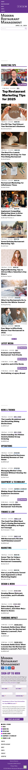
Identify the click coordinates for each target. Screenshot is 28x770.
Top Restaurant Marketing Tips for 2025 (13, 95)
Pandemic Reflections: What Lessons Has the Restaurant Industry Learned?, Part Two (13, 647)
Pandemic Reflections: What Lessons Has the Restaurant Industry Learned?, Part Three (13, 630)
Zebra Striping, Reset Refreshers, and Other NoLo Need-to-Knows (13, 608)
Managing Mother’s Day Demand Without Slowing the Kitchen (13, 473)
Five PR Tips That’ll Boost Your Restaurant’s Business (13, 125)
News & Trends (17, 417)
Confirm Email (19, 696)
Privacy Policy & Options (10, 682)
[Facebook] (18, 6)
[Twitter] (21, 6)
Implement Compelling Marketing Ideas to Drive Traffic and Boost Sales (12, 213)
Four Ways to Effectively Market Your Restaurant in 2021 (12, 330)
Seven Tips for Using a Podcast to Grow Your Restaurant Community (11, 559)
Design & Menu (17, 591)
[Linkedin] (23, 6)
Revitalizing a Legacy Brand (13, 373)
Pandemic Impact (18, 624)
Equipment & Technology (20, 489)
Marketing (17, 122)
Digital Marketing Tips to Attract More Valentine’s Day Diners (14, 272)
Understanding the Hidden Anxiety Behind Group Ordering (12, 437)
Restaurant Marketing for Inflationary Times (12, 184)
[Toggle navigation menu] (25, 767)
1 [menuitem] (11, 339)
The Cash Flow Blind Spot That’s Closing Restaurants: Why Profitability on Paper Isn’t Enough (13, 524)
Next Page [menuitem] (14, 339)
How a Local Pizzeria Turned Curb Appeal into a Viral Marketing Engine (13, 575)
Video (18, 88)
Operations (17, 297)
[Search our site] (12, 28)
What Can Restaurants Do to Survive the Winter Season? (13, 301)
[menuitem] (2, 1)
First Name (4, 688)
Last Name (18, 688)
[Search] (25, 28)
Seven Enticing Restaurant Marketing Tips (12, 242)
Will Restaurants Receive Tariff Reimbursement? (12, 540)
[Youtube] (26, 6)
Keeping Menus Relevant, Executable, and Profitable (12, 594)
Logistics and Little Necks (12, 364)
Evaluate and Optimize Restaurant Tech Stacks (11, 354)
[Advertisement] (14, 46)
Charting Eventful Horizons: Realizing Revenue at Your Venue (13, 457)
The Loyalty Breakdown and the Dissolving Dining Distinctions (13, 421)
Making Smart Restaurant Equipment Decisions (12, 492)
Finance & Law (17, 518)
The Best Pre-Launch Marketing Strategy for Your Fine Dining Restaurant (13, 154)
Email (3, 696)
